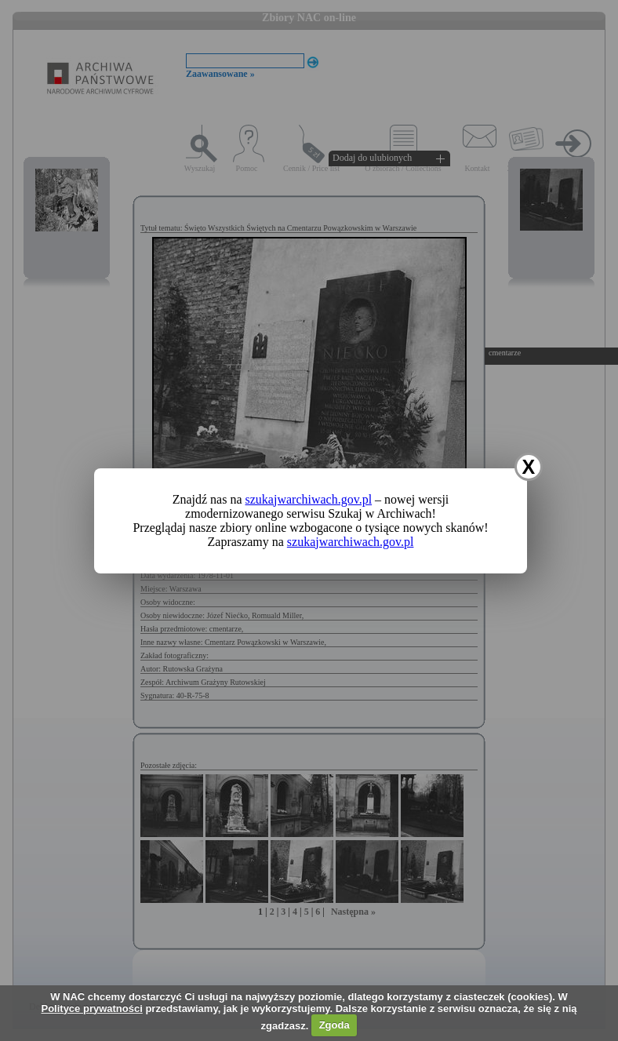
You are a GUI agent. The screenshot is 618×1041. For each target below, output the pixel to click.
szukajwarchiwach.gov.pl (309, 499)
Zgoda (334, 1025)
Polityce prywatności (91, 1008)
